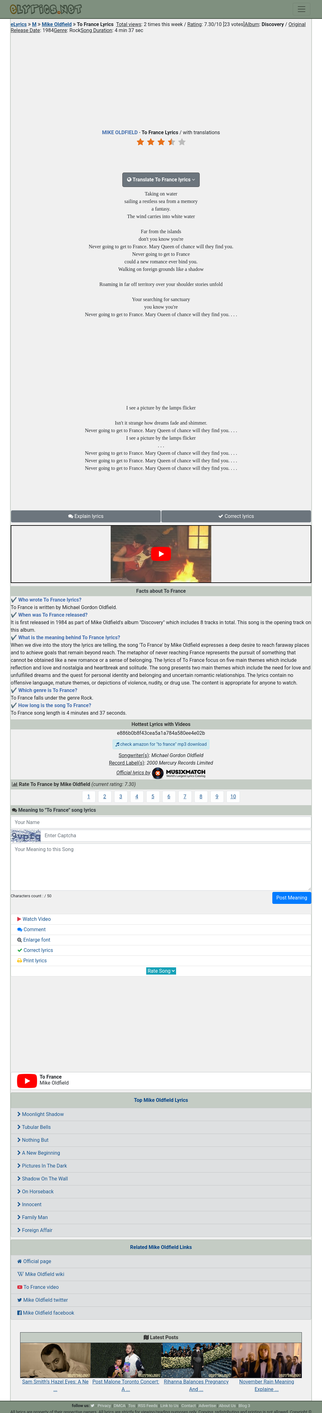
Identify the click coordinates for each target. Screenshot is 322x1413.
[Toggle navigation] (301, 9)
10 (233, 797)
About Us (227, 1405)
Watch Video (34, 919)
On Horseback (35, 1192)
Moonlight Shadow (40, 1114)
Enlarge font (33, 940)
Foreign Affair (35, 1230)
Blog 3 (244, 1405)
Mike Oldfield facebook (45, 1313)
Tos (131, 1405)
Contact (188, 1405)
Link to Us (169, 1405)
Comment (31, 929)
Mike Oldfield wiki (40, 1274)
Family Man (32, 1217)
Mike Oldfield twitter (42, 1300)
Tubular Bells (34, 1127)
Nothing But (32, 1140)
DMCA (119, 1405)
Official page (34, 1261)
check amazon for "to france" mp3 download (161, 744)
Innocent (29, 1204)
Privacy (104, 1405)
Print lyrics (32, 961)
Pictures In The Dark (42, 1166)
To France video (38, 1287)
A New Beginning (38, 1153)
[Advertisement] (161, 80)
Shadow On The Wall (42, 1179)
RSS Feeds (148, 1405)
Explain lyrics (86, 516)
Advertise (207, 1405)
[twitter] (92, 1405)
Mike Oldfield (57, 24)
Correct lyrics (236, 516)
